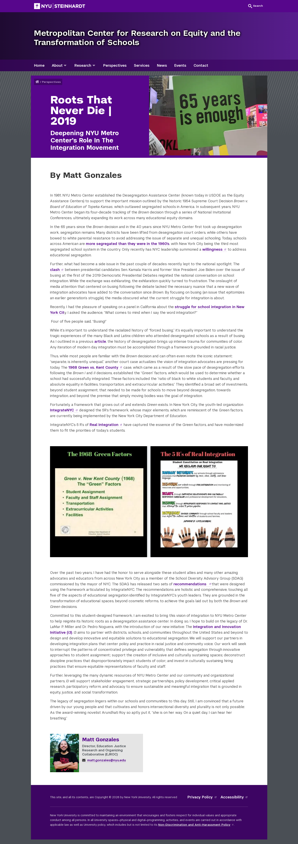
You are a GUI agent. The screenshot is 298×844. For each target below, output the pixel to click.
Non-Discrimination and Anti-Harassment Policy (196, 824)
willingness (214, 249)
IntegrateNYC (64, 410)
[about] (65, 65)
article (100, 341)
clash (57, 269)
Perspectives (51, 82)
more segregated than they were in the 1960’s (127, 243)
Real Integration (106, 424)
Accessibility (234, 797)
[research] (94, 65)
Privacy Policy (202, 797)
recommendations (193, 584)
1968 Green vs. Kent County (95, 367)
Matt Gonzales (100, 739)
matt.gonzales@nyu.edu (104, 760)
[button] (255, 5)
